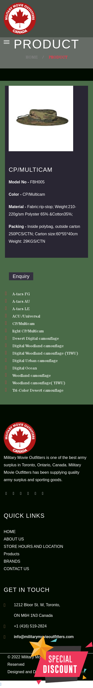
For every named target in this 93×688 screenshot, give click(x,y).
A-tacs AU (21, 301)
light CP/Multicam (28, 331)
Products (11, 554)
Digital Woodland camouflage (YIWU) (45, 353)
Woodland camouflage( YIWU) (38, 383)
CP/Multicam (23, 323)
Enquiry (21, 276)
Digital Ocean (24, 368)
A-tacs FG (21, 294)
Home (31, 57)
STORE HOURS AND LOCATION (33, 546)
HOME (10, 532)
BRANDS (12, 561)
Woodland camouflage (31, 375)
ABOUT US (14, 539)
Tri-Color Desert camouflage (37, 390)
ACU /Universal (26, 316)
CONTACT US (16, 569)
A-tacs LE (21, 309)
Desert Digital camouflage (35, 338)
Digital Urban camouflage (35, 361)
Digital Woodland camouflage (38, 346)
